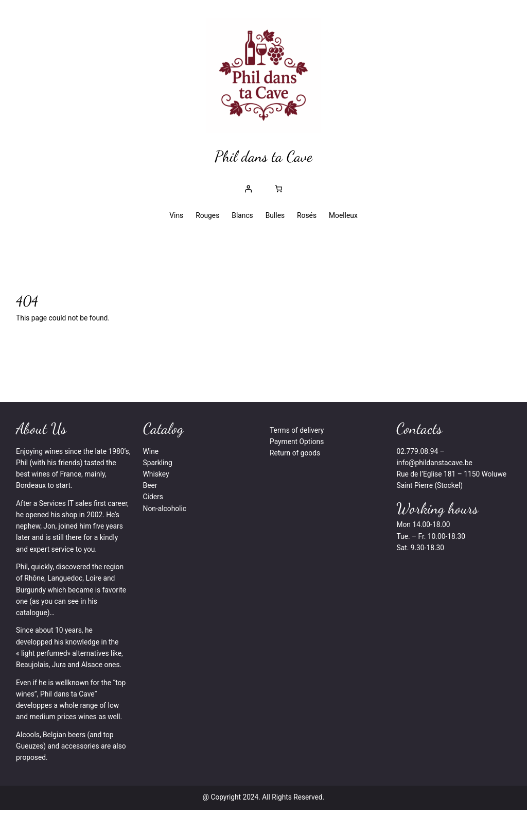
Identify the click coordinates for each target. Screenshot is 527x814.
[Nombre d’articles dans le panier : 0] (278, 189)
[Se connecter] (248, 189)
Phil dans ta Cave (263, 157)
